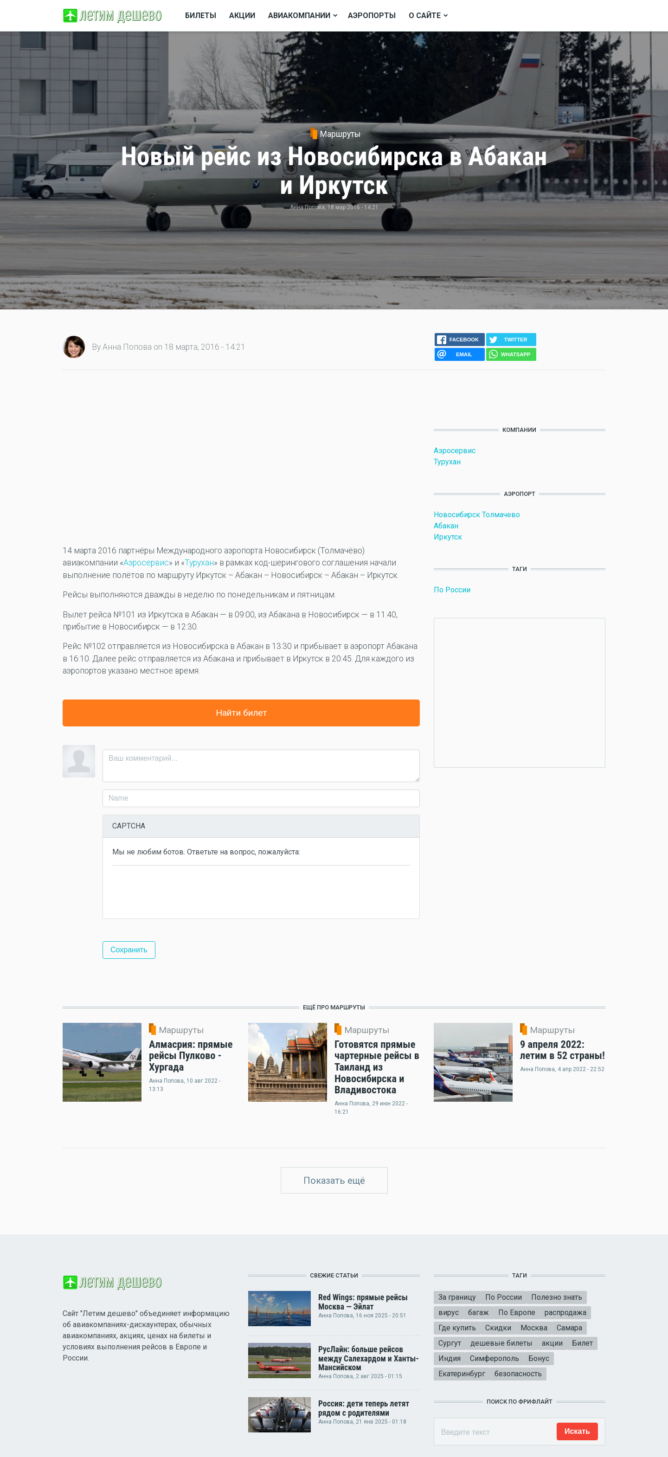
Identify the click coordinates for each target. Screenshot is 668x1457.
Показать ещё (334, 1180)
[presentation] (182, 891)
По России (452, 589)
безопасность (518, 1373)
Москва (533, 1327)
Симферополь (494, 1358)
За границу (457, 1297)
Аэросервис (146, 562)
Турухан (199, 562)
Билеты (200, 15)
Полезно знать (556, 1297)
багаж (478, 1312)
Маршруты (340, 134)
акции (552, 1343)
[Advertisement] (241, 457)
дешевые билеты (501, 1343)
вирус (448, 1312)
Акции (242, 15)
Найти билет (241, 712)
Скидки (498, 1327)
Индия (449, 1358)
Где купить (457, 1327)
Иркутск (448, 537)
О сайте (425, 15)
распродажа (565, 1312)
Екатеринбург (461, 1373)
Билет (582, 1343)
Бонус (538, 1358)
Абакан (446, 525)
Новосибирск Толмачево (477, 514)
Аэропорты (372, 15)
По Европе (516, 1312)
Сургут (449, 1343)
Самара (569, 1327)
